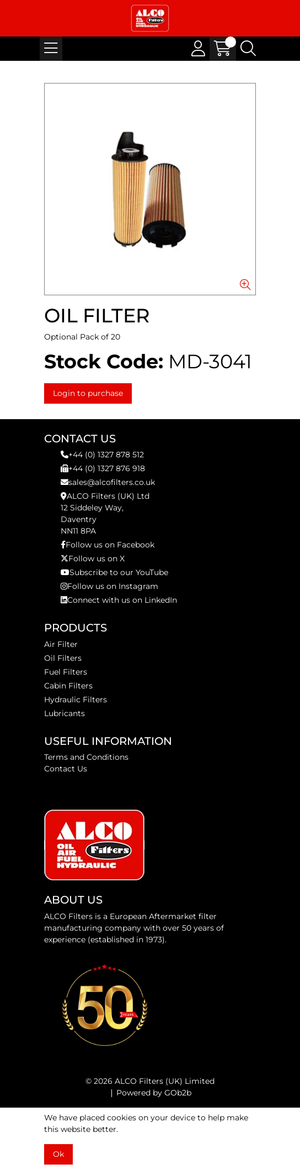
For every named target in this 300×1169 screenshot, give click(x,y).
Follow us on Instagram (109, 586)
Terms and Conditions (86, 757)
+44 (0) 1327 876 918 (103, 468)
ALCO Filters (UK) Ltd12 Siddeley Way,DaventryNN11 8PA (105, 513)
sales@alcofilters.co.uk (108, 482)
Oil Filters (63, 658)
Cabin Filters (68, 686)
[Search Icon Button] (248, 48)
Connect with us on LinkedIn (119, 600)
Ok (58, 1154)
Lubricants (64, 713)
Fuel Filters (65, 672)
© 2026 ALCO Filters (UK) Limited (150, 1081)
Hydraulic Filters (75, 699)
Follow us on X (93, 558)
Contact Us (65, 769)
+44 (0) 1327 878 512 (102, 455)
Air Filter (61, 644)
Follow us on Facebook (107, 545)
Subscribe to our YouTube (114, 572)
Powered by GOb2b (153, 1093)
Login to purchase (88, 393)
